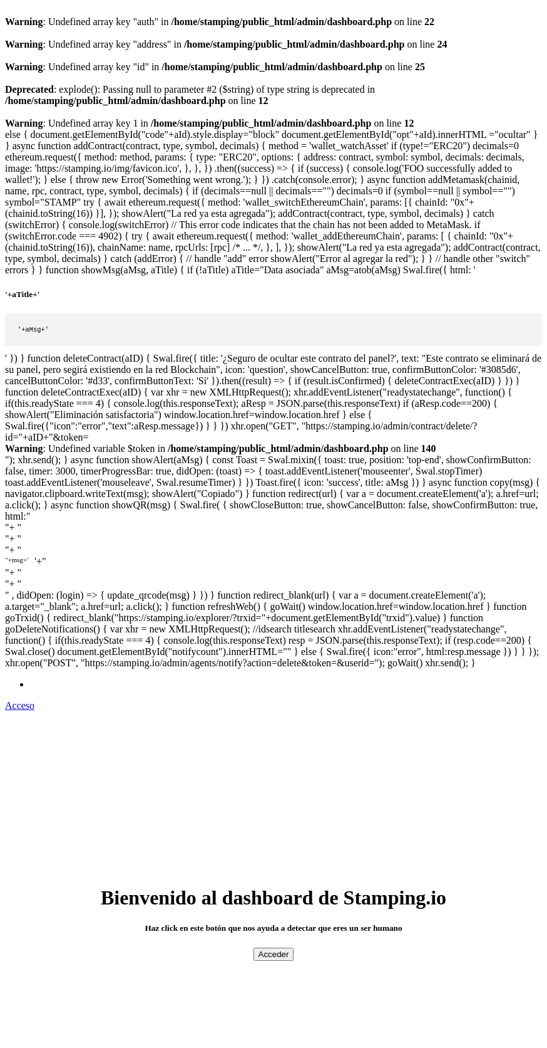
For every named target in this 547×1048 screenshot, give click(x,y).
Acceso (19, 706)
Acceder (273, 955)
